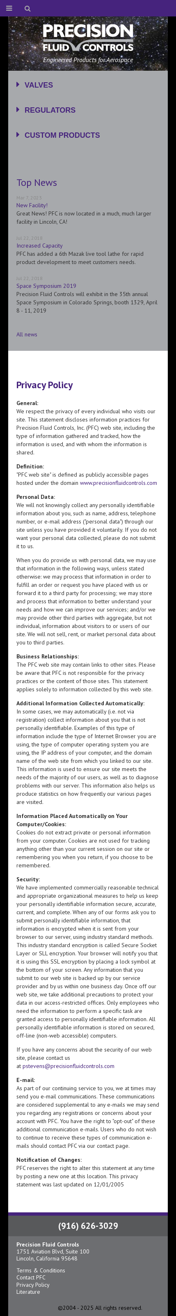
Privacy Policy (33, 1284)
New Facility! (32, 205)
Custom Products (62, 135)
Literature (28, 1291)
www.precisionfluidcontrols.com (118, 483)
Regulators (50, 110)
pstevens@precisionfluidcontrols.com (68, 1066)
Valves (39, 85)
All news (26, 334)
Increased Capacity (39, 245)
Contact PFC (31, 1277)
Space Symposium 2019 (46, 286)
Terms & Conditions (40, 1270)
